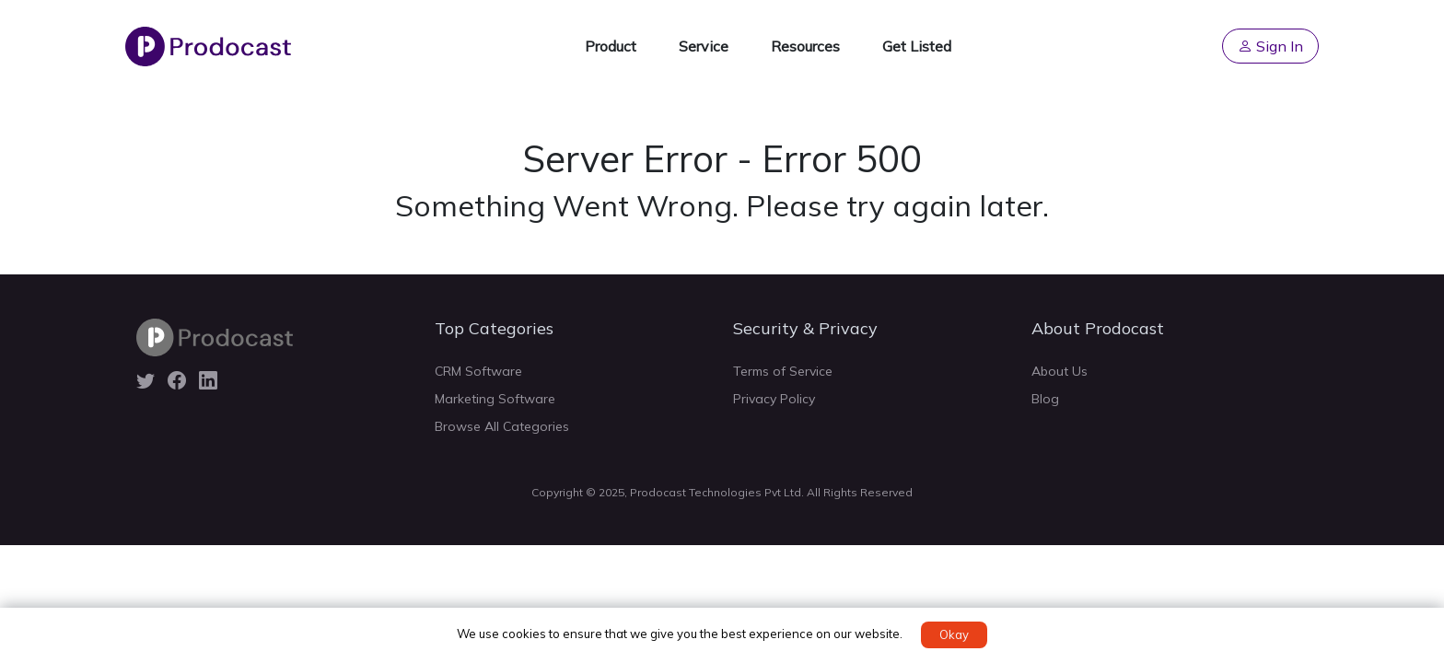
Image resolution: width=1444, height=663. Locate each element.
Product (610, 46)
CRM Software (478, 371)
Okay (954, 634)
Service (703, 46)
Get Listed (916, 46)
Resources (805, 46)
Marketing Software (495, 398)
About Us (1059, 371)
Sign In (1270, 46)
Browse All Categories (502, 426)
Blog (1045, 398)
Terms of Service (783, 371)
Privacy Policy (774, 398)
